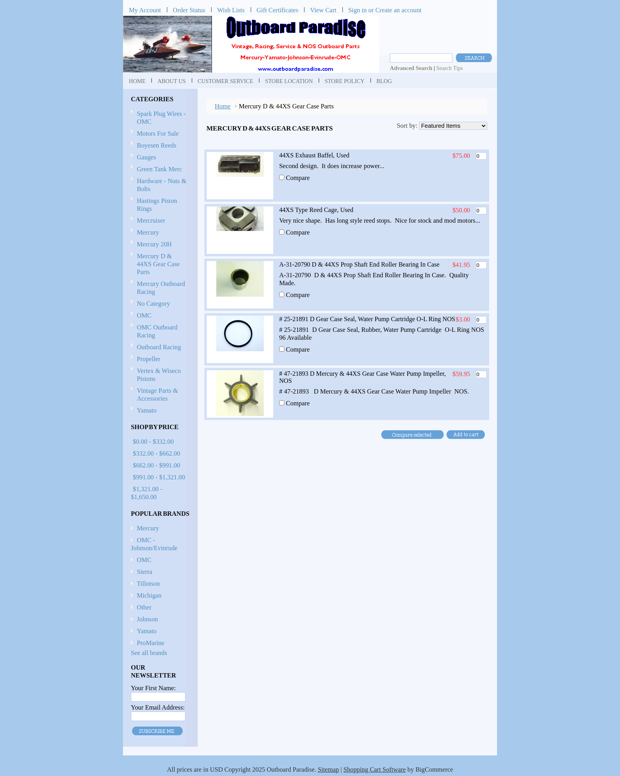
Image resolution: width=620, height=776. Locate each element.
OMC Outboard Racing (157, 331)
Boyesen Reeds (156, 145)
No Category (153, 303)
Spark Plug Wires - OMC (161, 117)
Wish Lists (231, 10)
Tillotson (148, 583)
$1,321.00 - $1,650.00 (147, 493)
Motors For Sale (158, 133)
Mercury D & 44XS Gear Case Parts (158, 264)
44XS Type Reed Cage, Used (316, 209)
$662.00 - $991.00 (156, 465)
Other (144, 607)
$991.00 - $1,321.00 (159, 477)
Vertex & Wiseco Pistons (159, 374)
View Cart (323, 10)
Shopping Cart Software (375, 769)
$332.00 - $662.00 (156, 453)
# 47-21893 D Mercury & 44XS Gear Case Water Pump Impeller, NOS (362, 377)
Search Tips (449, 68)
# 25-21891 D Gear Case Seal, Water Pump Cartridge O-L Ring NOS (367, 319)
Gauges (146, 157)
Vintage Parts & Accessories (157, 394)
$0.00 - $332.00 (153, 441)
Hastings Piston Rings (157, 204)
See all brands (149, 653)
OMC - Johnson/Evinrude (154, 544)
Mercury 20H (154, 244)
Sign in (357, 10)
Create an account (398, 10)
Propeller (159, 359)
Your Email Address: (158, 707)
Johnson (147, 619)
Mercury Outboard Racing (161, 287)
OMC (159, 316)
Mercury (159, 233)
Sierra (144, 571)
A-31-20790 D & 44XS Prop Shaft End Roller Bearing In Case (359, 264)
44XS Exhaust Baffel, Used (314, 155)
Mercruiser (159, 221)
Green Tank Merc (159, 169)
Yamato (147, 410)
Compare (298, 178)
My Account (145, 10)
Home (223, 106)
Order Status (189, 10)
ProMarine (150, 643)
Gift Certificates (278, 10)
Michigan (149, 595)
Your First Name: (153, 688)
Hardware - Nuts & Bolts (161, 185)
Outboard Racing (159, 347)
